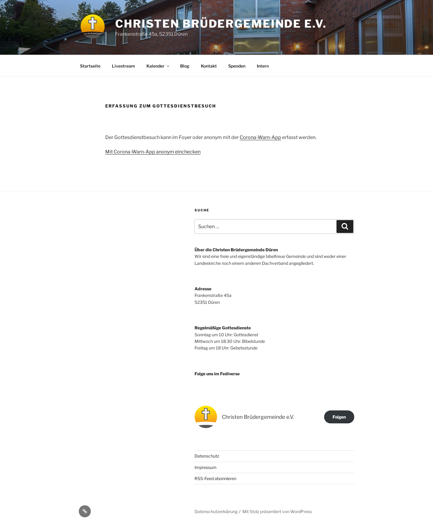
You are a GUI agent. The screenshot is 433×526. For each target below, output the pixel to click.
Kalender (158, 65)
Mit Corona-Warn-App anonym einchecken (153, 152)
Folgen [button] (339, 416)
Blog (184, 65)
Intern (263, 65)
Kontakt (209, 65)
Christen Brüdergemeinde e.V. (221, 23)
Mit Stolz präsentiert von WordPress (277, 511)
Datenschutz (207, 455)
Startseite (90, 65)
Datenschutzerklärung (216, 511)
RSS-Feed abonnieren (215, 478)
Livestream (123, 65)
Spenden (236, 65)
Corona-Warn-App (260, 137)
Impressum (205, 467)
